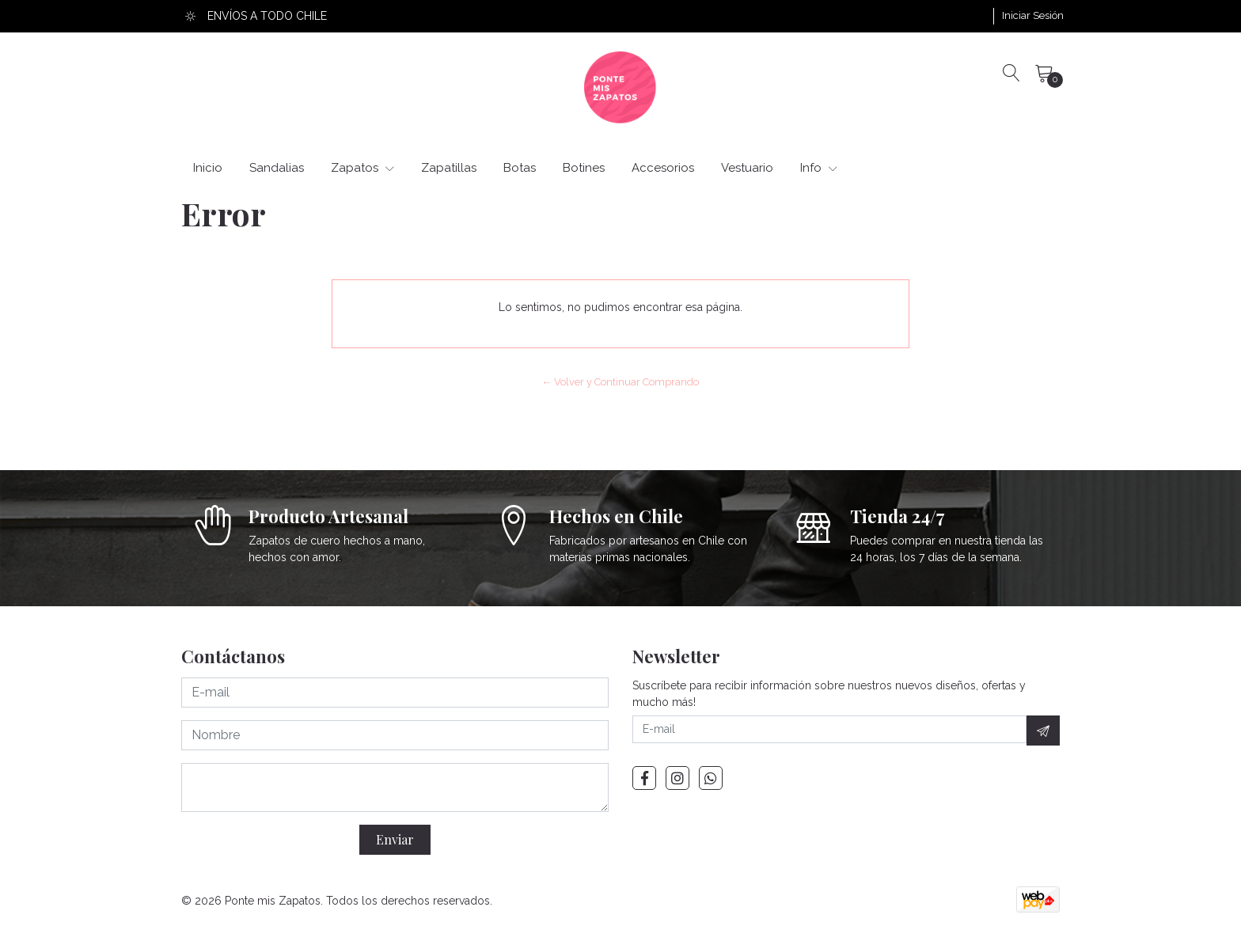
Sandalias (276, 168)
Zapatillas (448, 168)
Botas (519, 168)
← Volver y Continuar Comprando (621, 382)
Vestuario (747, 168)
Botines (584, 168)
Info (818, 168)
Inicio (207, 168)
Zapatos (362, 168)
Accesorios (663, 168)
